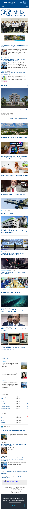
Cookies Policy (23, 484)
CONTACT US (15, 481)
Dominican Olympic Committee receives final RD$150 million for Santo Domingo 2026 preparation (13, 13)
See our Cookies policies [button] (15, 502)
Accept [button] (14, 505)
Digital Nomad (5, 270)
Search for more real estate (15, 118)
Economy (3, 155)
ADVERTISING (8, 481)
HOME (4, 481)
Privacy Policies (17, 484)
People (3, 192)
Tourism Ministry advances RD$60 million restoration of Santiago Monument (10, 365)
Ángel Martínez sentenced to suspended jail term (13, 194)
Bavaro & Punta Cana (6, 136)
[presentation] (25, 85)
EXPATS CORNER (7, 426)
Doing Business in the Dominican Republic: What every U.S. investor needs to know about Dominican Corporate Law (14, 459)
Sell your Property (24, 118)
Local (2, 9)
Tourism (4, 361)
